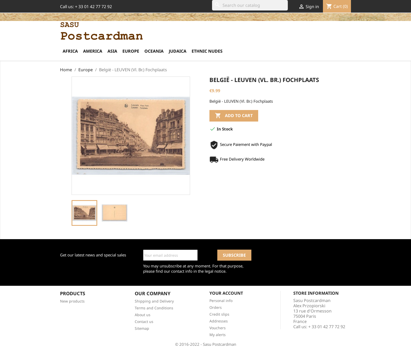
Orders (215, 307)
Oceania (154, 51)
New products (72, 301)
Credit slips (219, 314)
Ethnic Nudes (207, 51)
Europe (130, 51)
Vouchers (217, 327)
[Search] (250, 5)
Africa (70, 51)
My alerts (217, 334)
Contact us (144, 321)
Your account (226, 293)
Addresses (218, 321)
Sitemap (142, 328)
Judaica (177, 51)
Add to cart (234, 115)
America (92, 51)
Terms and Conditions (154, 307)
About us (142, 314)
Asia (112, 51)
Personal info (220, 300)
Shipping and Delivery (154, 301)
